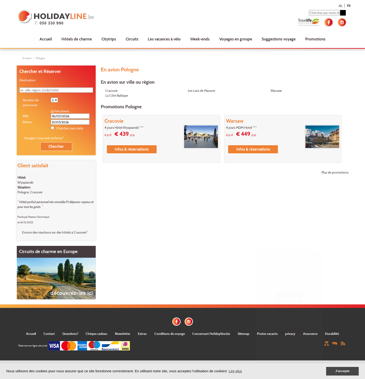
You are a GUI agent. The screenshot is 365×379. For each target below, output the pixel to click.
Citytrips (108, 38)
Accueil (46, 38)
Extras (142, 334)
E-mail (289, 312)
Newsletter (122, 334)
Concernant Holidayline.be (211, 334)
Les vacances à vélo (164, 38)
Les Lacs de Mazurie (201, 90)
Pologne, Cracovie (29, 192)
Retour (27, 122)
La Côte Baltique (116, 95)
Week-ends (200, 38)
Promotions (315, 38)
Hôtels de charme (76, 38)
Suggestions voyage (279, 38)
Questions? (70, 334)
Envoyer (289, 329)
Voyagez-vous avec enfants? (44, 138)
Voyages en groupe (235, 38)
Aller (26, 116)
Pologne (40, 58)
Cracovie (111, 90)
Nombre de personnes (31, 102)
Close (289, 346)
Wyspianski (25, 182)
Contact (49, 334)
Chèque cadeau (96, 334)
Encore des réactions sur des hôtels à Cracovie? (54, 232)
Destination (27, 80)
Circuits (132, 38)
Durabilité (332, 334)
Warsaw (276, 90)
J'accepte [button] (342, 371)
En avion (27, 58)
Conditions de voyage (169, 334)
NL (341, 6)
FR (348, 6)
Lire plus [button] (235, 371)
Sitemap (243, 334)
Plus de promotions (334, 172)
